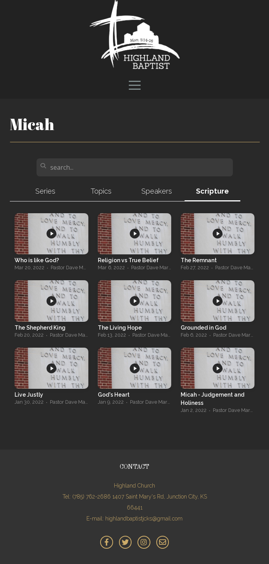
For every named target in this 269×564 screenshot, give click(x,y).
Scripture (212, 191)
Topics (101, 191)
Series (45, 191)
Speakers (156, 191)
